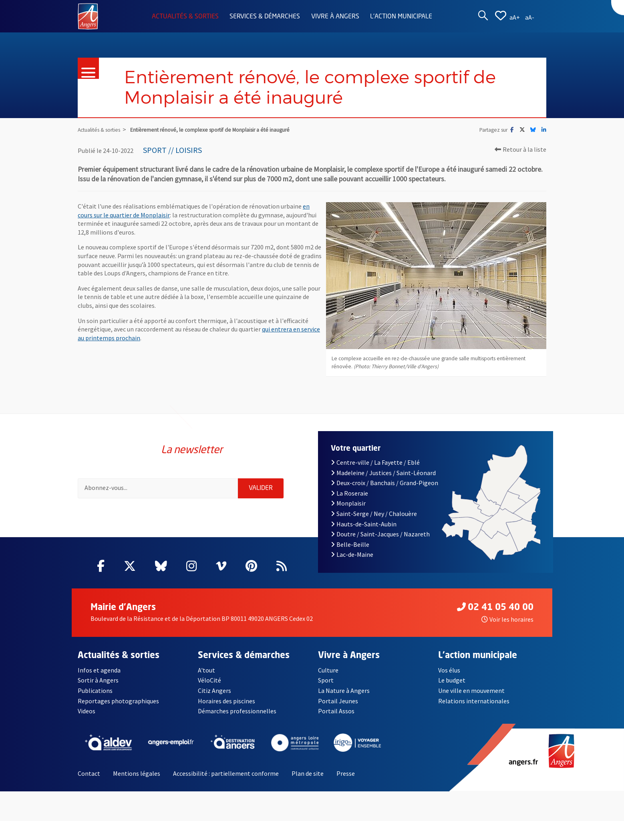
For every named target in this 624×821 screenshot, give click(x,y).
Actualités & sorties (185, 17)
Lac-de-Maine (352, 554)
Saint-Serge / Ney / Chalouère (374, 514)
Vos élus (449, 670)
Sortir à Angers (98, 680)
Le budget (451, 680)
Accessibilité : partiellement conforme (226, 773)
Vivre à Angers (335, 17)
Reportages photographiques (118, 701)
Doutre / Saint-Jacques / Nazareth (380, 534)
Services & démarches (264, 17)
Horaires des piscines (226, 701)
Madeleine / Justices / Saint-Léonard (383, 473)
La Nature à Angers (344, 691)
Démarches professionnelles (237, 711)
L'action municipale (401, 17)
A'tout (206, 670)
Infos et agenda (99, 670)
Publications (95, 691)
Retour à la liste (520, 149)
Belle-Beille (350, 544)
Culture (328, 670)
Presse (345, 773)
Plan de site (308, 773)
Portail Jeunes (338, 701)
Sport (326, 680)
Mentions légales (136, 773)
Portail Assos (336, 711)
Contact (89, 773)
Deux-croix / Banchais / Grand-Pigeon (384, 483)
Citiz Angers (214, 691)
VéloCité (209, 680)
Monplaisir (348, 503)
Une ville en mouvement (471, 691)
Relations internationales (473, 701)
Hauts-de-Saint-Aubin (364, 524)
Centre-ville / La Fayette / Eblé (375, 462)
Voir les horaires (507, 619)
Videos (86, 711)
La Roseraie (349, 493)
